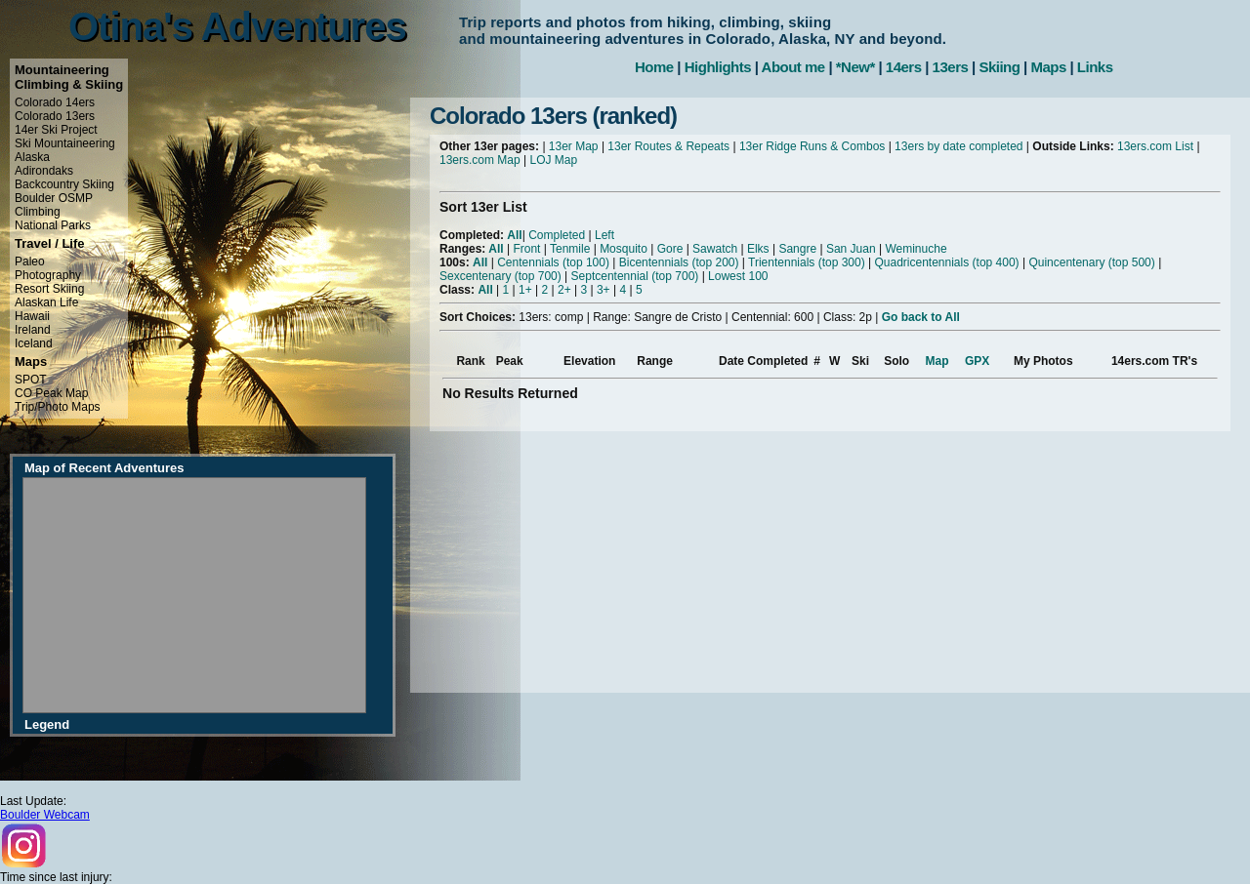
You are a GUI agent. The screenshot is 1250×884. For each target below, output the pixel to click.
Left (604, 235)
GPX (977, 361)
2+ (564, 290)
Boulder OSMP (54, 198)
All (514, 235)
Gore (670, 249)
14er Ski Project (56, 130)
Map (937, 361)
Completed (556, 235)
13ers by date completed (958, 146)
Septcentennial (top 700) (635, 276)
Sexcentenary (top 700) (500, 276)
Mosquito (623, 249)
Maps (1047, 67)
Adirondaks (44, 171)
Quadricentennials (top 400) (946, 262)
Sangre (797, 249)
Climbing (38, 212)
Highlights (718, 67)
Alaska (32, 157)
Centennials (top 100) (553, 262)
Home (654, 67)
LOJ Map (554, 160)
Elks (758, 249)
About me (793, 67)
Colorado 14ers (55, 102)
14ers (904, 67)
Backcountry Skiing (64, 184)
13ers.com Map (480, 160)
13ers (951, 67)
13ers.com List (1155, 146)
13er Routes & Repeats (668, 146)
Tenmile (570, 249)
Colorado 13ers (55, 116)
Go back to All (921, 317)
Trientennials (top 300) (806, 262)
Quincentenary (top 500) (1091, 262)
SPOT (31, 379)
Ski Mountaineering (65, 143)
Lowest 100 (738, 276)
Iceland (34, 343)
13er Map (574, 146)
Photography (48, 275)
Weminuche (915, 249)
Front (526, 249)
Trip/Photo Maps (58, 407)
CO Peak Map (51, 393)
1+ (525, 290)
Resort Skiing (49, 289)
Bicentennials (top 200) (679, 262)
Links (1095, 67)
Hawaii (32, 316)
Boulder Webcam (45, 815)
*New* (855, 67)
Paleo (30, 261)
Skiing (999, 67)
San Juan (851, 249)
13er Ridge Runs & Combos (812, 146)
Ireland (33, 330)
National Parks (53, 225)
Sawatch (714, 249)
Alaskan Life (46, 302)
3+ (603, 290)
